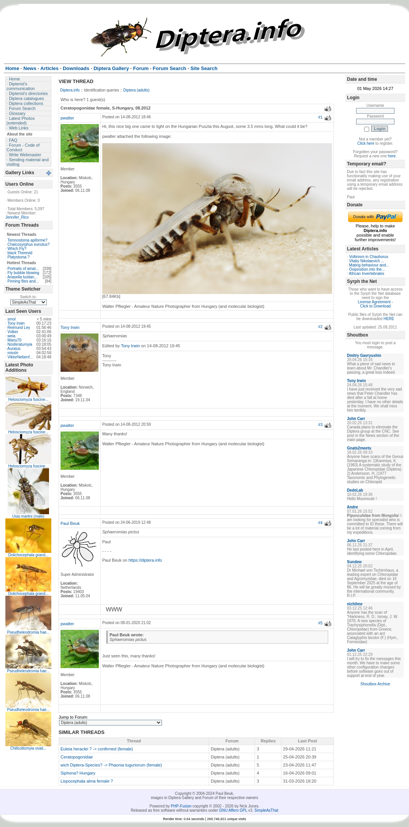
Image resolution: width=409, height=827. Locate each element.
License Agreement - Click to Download (375, 304)
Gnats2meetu (359, 448)
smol (12, 319)
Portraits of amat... (23, 268)
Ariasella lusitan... (22, 277)
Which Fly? (17, 249)
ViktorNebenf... (20, 357)
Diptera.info (70, 90)
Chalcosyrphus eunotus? (29, 244)
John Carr (356, 419)
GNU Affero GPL (233, 810)
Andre (352, 507)
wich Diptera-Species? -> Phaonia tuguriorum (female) (111, 765)
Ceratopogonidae (77, 757)
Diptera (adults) (136, 90)
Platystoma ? (19, 257)
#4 (320, 523)
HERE (388, 319)
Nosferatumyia (20, 344)
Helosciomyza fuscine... (28, 399)
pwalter (67, 118)
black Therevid (20, 253)
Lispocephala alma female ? (87, 781)
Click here (365, 143)
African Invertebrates (366, 273)
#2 (320, 327)
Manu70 (14, 340)
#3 (320, 425)
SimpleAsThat (266, 810)
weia (12, 336)
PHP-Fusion (181, 806)
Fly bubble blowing (23, 273)
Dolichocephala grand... (28, 555)
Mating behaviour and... (369, 265)
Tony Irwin (16, 323)
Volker (13, 332)
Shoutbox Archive (375, 684)
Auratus (13, 348)
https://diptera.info (145, 560)
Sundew (354, 562)
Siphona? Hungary (78, 773)
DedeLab (355, 490)
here (392, 156)
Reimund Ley (19, 327)
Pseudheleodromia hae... (28, 632)
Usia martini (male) (28, 516)
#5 (320, 623)
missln (13, 353)
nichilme (355, 604)
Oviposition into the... (367, 269)
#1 (320, 117)
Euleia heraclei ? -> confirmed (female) (97, 749)
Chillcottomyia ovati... (28, 748)
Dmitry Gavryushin (364, 355)
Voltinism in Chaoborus (368, 257)
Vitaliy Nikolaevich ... (366, 261)
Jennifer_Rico (17, 217)
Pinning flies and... (23, 281)
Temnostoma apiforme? (27, 240)
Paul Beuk (70, 523)
